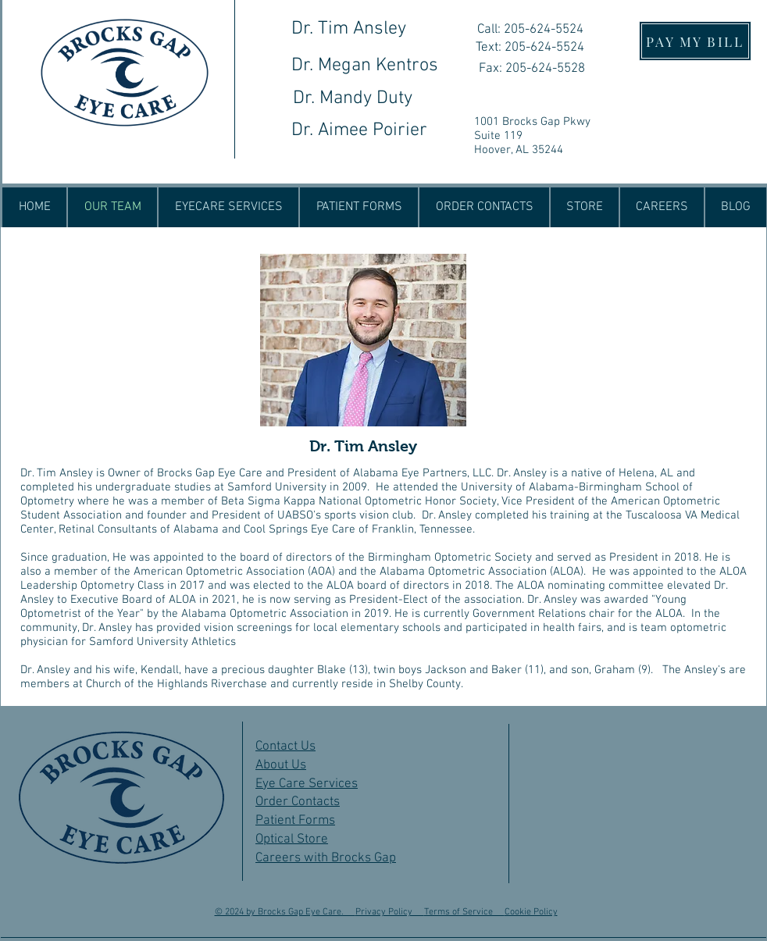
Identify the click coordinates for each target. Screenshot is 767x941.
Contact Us (285, 746)
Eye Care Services (306, 784)
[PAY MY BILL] (695, 41)
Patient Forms (295, 821)
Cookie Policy (531, 912)
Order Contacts (297, 802)
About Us (280, 765)
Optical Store (291, 839)
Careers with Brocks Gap (325, 858)
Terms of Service (464, 912)
